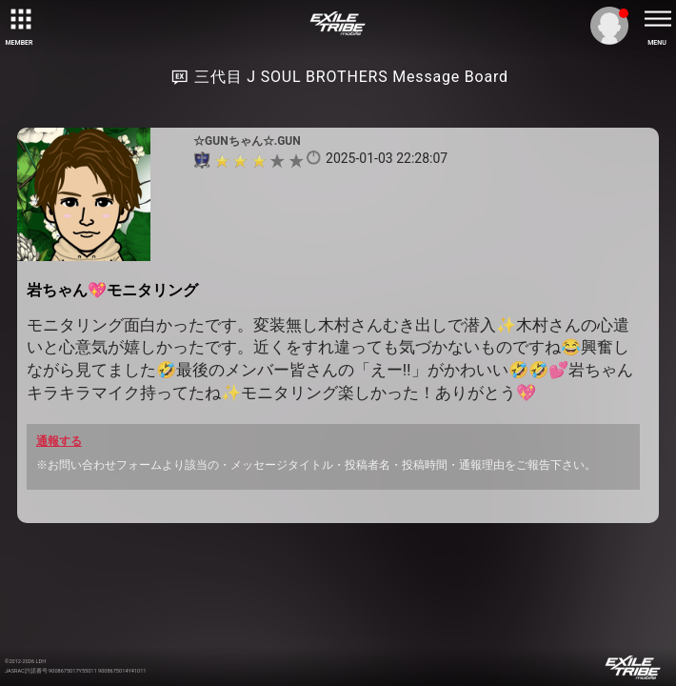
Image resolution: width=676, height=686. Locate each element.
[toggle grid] (19, 19)
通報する (59, 441)
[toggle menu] (657, 19)
